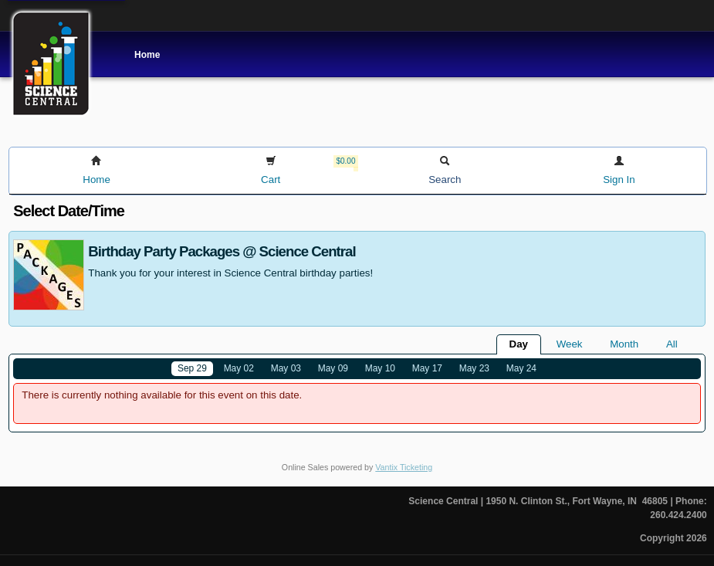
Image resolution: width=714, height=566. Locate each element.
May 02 (239, 368)
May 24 (521, 368)
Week (570, 344)
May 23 (474, 368)
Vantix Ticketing (403, 467)
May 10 (380, 368)
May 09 (333, 368)
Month (624, 344)
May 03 (286, 368)
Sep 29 (192, 368)
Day (518, 344)
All (672, 344)
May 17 (427, 368)
